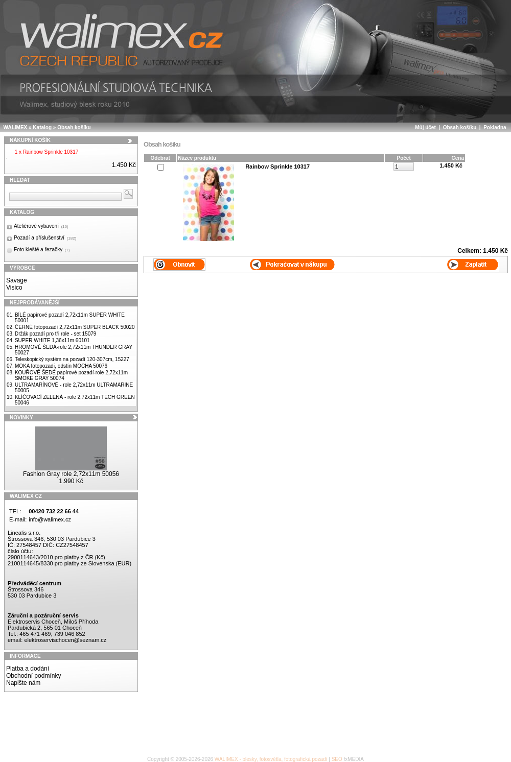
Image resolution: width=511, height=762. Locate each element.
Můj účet (425, 127)
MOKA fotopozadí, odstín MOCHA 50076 (61, 366)
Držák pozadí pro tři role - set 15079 (56, 334)
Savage (16, 280)
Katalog (42, 127)
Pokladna (494, 127)
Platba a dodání (27, 668)
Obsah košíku (74, 127)
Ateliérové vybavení (41, 226)
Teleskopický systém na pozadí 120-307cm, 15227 (72, 359)
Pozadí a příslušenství (45, 238)
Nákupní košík (30, 140)
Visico (14, 287)
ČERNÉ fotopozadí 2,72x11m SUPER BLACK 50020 (75, 327)
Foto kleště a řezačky (41, 249)
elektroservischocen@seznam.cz (65, 640)
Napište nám (23, 682)
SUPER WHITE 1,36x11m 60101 (52, 340)
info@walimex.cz (50, 519)
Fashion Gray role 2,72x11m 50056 (71, 474)
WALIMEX (16, 127)
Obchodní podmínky (33, 675)
